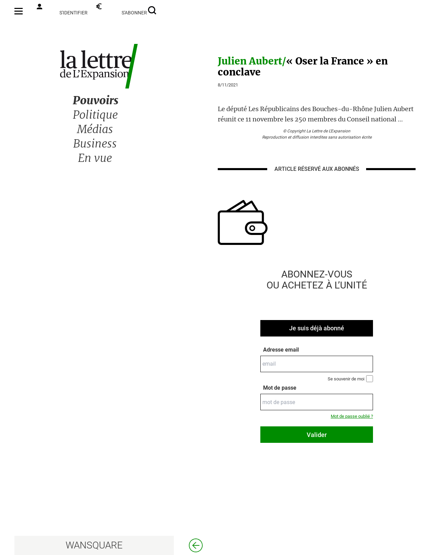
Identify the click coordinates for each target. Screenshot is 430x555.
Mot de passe (279, 388)
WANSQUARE (94, 545)
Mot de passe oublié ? (352, 416)
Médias (95, 129)
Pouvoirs (95, 100)
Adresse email (281, 349)
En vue (95, 158)
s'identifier (62, 9)
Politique (95, 115)
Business (95, 144)
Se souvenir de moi (350, 378)
